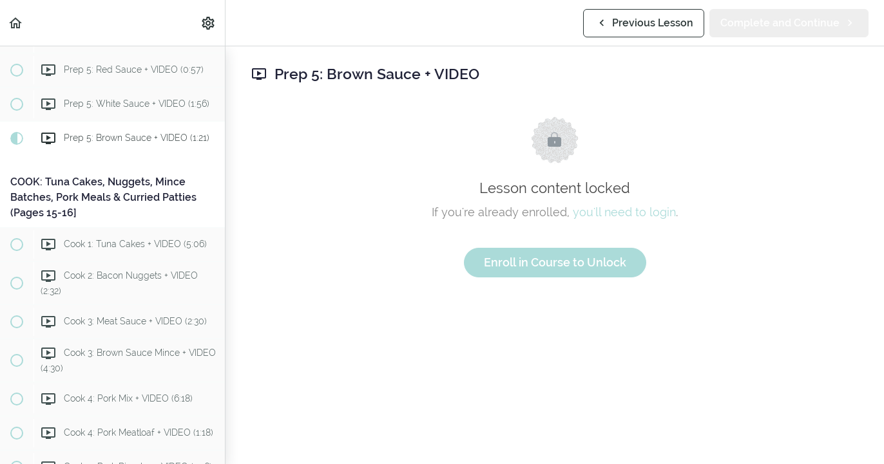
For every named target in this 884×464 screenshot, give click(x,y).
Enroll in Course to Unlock (555, 262)
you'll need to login (624, 212)
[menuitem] (209, 23)
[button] (16, 23)
